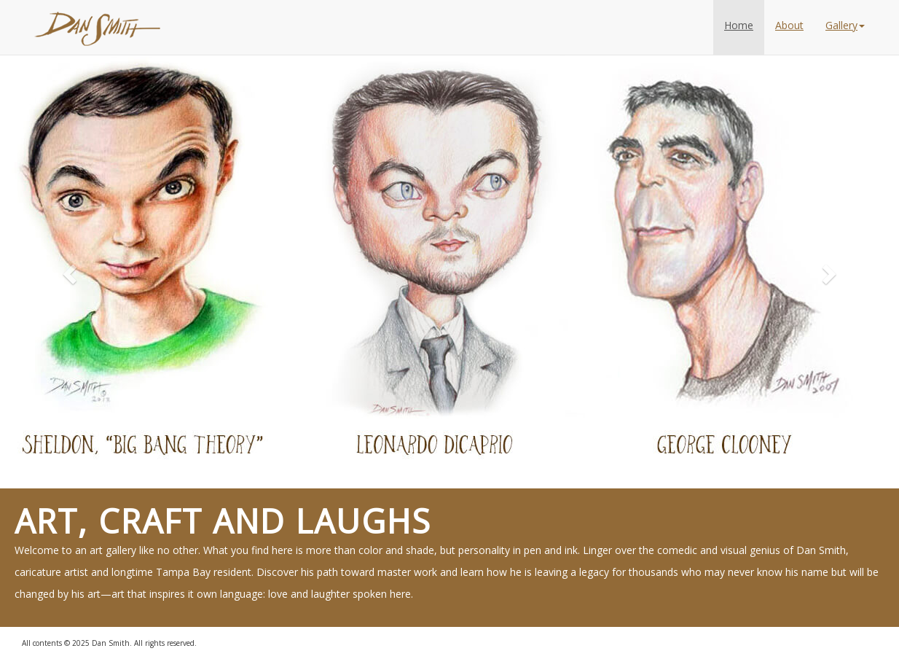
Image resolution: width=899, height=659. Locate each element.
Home (738, 25)
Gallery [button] (845, 25)
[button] (67, 269)
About (789, 25)
